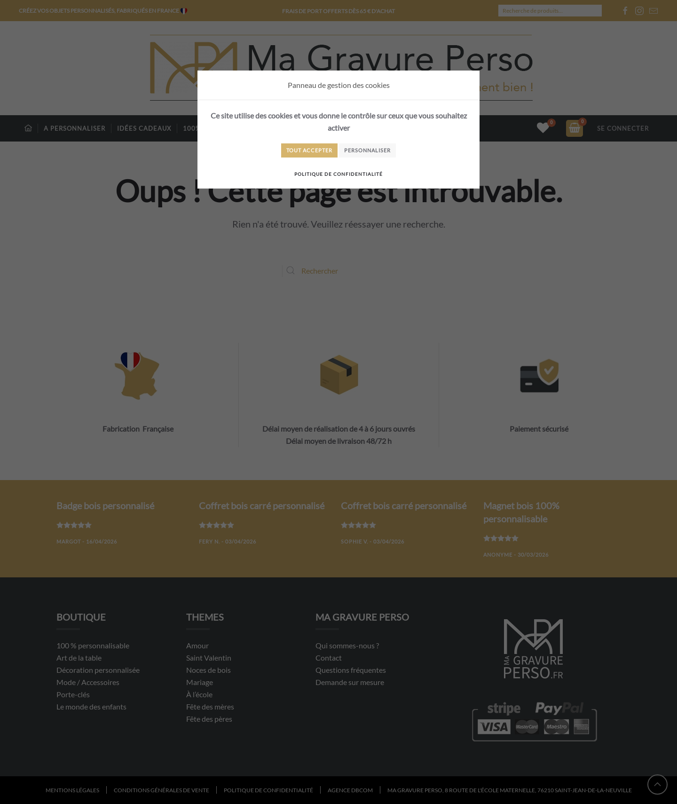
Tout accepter (309, 150)
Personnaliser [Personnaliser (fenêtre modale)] (367, 150)
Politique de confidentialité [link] (338, 174)
